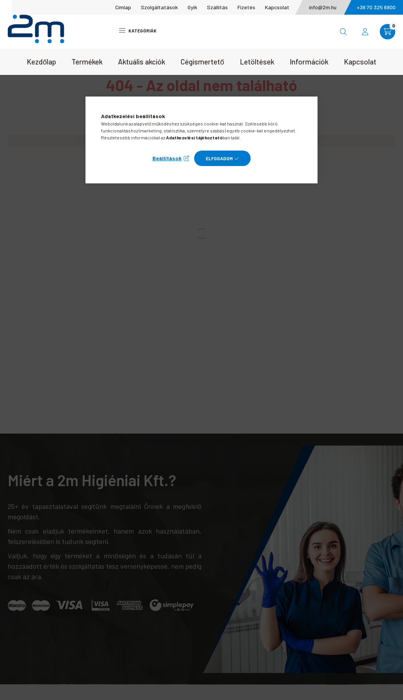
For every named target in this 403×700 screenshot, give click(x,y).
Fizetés (246, 7)
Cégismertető (202, 61)
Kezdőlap (41, 61)
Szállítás (217, 7)
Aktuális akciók (141, 61)
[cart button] (387, 31)
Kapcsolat (277, 7)
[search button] (343, 31)
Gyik (192, 7)
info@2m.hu (322, 7)
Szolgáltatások (159, 7)
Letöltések (257, 61)
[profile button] (365, 31)
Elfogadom (219, 158)
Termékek (87, 61)
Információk (309, 61)
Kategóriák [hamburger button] (138, 30)
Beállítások (167, 158)
